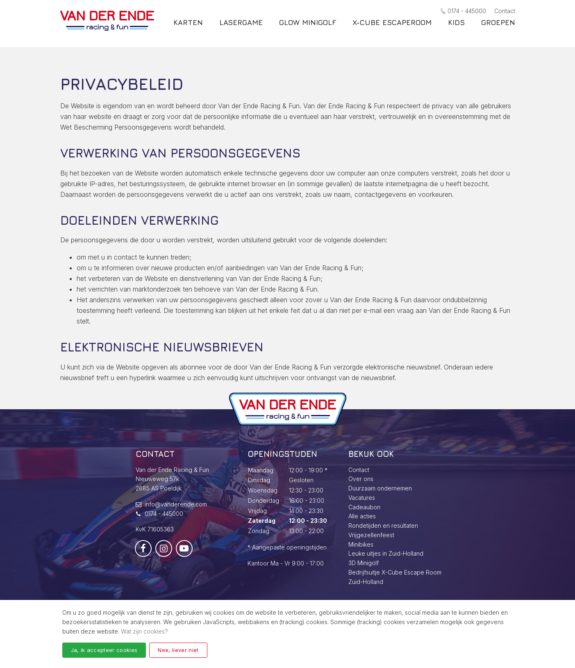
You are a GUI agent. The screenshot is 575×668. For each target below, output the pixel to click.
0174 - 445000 (463, 10)
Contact (504, 10)
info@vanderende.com (176, 504)
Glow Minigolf (307, 28)
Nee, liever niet (178, 650)
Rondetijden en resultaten (383, 525)
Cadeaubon (364, 507)
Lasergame (241, 28)
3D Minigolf (363, 562)
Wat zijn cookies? (144, 631)
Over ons (360, 478)
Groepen (498, 28)
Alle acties (362, 516)
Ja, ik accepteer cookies (104, 650)
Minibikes (360, 544)
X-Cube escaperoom (392, 28)
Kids (456, 28)
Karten (188, 28)
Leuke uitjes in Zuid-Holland (385, 553)
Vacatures (361, 497)
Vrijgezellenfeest (371, 534)
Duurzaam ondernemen (380, 488)
